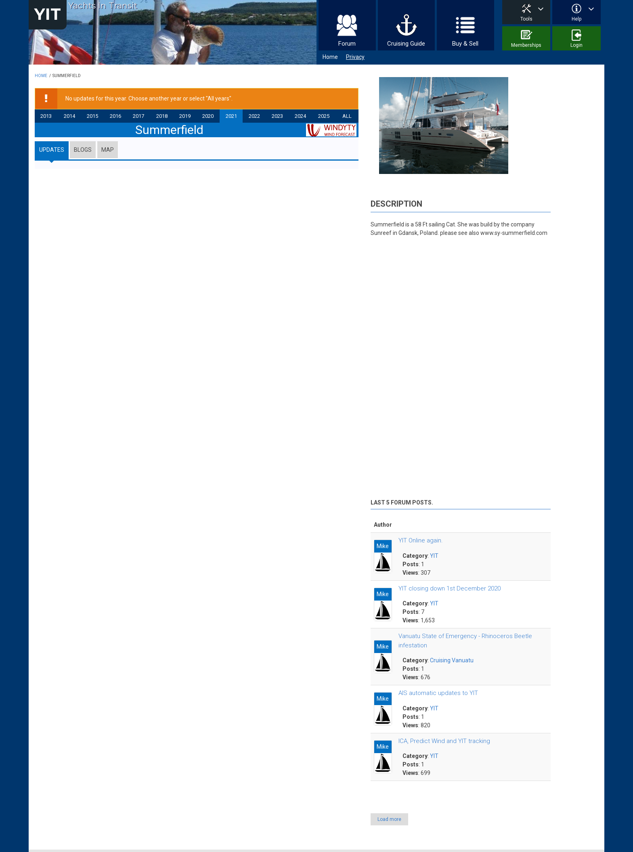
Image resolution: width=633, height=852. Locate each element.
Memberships (526, 45)
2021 (231, 116)
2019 (185, 116)
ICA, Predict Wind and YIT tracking (444, 741)
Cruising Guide (406, 43)
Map (107, 150)
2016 (115, 116)
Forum (347, 43)
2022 (254, 116)
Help (576, 19)
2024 (300, 116)
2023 (277, 116)
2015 (92, 116)
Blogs (83, 150)
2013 (46, 116)
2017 (138, 116)
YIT (47, 14)
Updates (51, 150)
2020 (208, 116)
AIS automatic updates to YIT (438, 693)
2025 (323, 116)
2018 (162, 116)
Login (576, 45)
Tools (526, 19)
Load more (389, 819)
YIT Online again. (420, 540)
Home (330, 57)
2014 (69, 116)
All (347, 116)
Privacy (355, 57)
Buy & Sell (465, 43)
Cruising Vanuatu (452, 660)
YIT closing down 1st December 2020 (449, 588)
